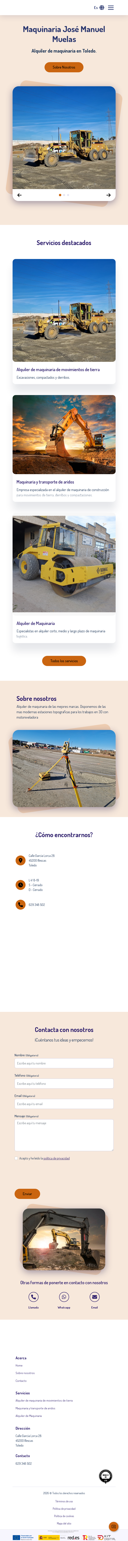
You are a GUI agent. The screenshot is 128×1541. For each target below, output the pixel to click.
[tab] (60, 195)
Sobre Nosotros (64, 67)
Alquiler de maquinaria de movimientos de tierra (44, 1400)
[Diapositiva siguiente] (109, 195)
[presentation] (45, 1171)
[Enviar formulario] (27, 1194)
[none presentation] (60, 195)
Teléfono (27, 1075)
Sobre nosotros (25, 1373)
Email (25, 1096)
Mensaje (27, 1116)
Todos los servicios (64, 660)
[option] (64, 137)
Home (19, 1365)
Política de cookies (64, 1516)
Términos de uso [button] (64, 1501)
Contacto (21, 1381)
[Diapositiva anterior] (20, 195)
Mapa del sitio (64, 1523)
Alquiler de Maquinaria (29, 1416)
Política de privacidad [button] (64, 1508)
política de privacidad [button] (57, 1158)
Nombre (26, 1055)
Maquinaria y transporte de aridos (35, 1408)
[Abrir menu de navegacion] (111, 8)
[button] (99, 8)
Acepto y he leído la (44, 1158)
